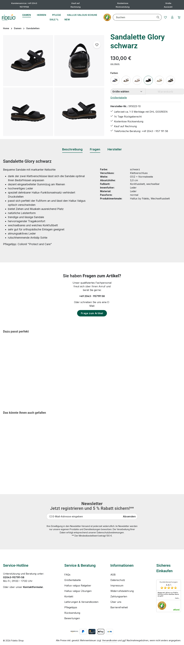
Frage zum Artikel (92, 313)
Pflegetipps (70, 607)
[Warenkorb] (178, 17)
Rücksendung (72, 612)
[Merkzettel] (163, 17)
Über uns (115, 601)
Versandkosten (109, 640)
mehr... (177, 598)
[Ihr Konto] (170, 17)
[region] (53, 85)
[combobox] (131, 17)
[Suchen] (155, 17)
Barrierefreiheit (119, 607)
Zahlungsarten (118, 596)
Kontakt (68, 596)
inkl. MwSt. (115, 64)
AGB (113, 574)
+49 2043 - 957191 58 (92, 296)
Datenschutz (117, 580)
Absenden (129, 516)
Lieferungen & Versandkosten (81, 601)
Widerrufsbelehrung (122, 590)
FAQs (67, 574)
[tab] (72, 149)
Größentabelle (118, 97)
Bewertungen (72, 618)
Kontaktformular (33, 587)
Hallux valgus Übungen (78, 590)
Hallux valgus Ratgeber (77, 585)
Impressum (116, 585)
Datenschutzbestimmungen (110, 532)
